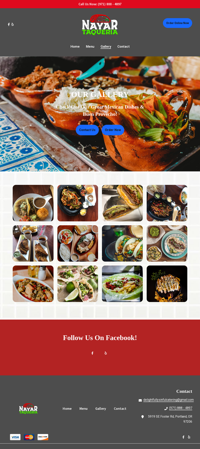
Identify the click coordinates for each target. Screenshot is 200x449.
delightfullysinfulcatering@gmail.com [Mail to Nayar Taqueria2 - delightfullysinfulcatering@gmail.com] (168, 400)
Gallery (101, 408)
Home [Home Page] (75, 46)
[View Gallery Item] (33, 203)
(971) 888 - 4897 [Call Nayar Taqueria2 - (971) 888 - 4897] (180, 408)
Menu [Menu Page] (90, 46)
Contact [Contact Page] (123, 46)
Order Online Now (177, 23)
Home (68, 408)
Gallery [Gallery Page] (106, 46)
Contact (121, 408)
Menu (84, 408)
